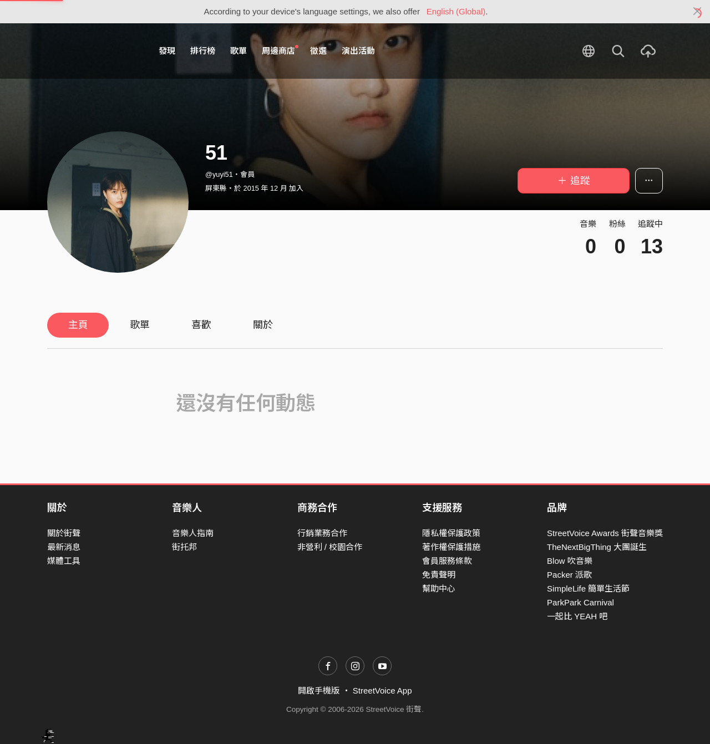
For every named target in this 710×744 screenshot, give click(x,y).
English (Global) (456, 11)
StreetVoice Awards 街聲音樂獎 (605, 533)
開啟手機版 (318, 690)
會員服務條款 (447, 560)
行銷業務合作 (322, 533)
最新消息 (63, 547)
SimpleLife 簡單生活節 (588, 588)
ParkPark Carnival (580, 602)
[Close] (697, 11)
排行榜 (202, 50)
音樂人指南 (193, 533)
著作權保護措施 (451, 547)
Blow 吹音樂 (569, 560)
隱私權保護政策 (451, 533)
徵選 (318, 50)
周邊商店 (280, 50)
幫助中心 (438, 588)
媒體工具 (63, 560)
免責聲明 (438, 574)
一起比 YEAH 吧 (577, 616)
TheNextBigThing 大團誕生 (597, 547)
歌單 (238, 50)
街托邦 (184, 547)
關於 (263, 324)
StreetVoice (93, 51)
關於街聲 (63, 533)
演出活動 (358, 50)
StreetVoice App (382, 690)
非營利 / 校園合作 (330, 547)
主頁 (78, 324)
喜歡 (201, 324)
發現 (167, 50)
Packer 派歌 (569, 574)
